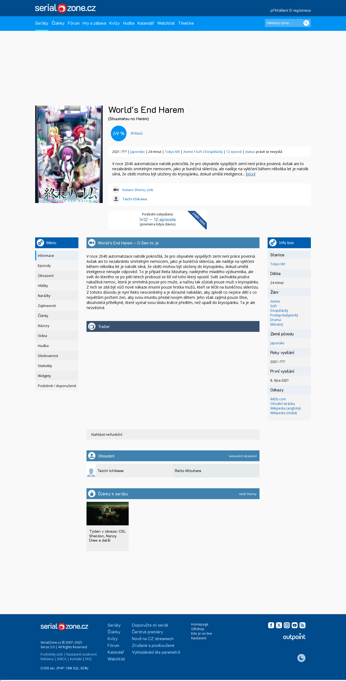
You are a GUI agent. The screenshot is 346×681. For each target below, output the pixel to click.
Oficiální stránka (282, 403)
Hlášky (43, 285)
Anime (188, 151)
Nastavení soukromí (81, 654)
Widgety (44, 376)
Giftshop (197, 629)
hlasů (137, 133)
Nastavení (198, 638)
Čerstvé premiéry (147, 631)
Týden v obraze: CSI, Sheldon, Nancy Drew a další (107, 535)
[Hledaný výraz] (288, 23)
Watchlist (166, 23)
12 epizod (234, 151)
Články (58, 23)
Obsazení (46, 275)
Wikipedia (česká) (283, 413)
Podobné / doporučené (57, 386)
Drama (275, 319)
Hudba (128, 23)
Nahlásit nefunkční (106, 434)
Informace (46, 255)
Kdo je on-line (201, 633)
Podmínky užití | (53, 654)
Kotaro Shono (133, 189)
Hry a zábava (94, 23)
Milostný (276, 324)
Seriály (41, 23)
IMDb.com (278, 399)
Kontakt (76, 659)
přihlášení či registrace (291, 10)
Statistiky (45, 366)
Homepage (199, 624)
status (249, 151)
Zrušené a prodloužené (153, 645)
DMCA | (63, 659)
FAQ (88, 659)
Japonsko (137, 151)
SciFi (199, 151)
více (250, 173)
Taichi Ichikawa (134, 199)
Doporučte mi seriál (150, 625)
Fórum (73, 23)
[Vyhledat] (306, 23)
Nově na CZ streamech (153, 638)
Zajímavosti (47, 305)
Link (150, 189)
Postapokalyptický (284, 315)
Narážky (44, 295)
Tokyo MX (172, 151)
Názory (43, 325)
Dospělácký (214, 151)
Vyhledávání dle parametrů (156, 652)
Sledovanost (48, 355)
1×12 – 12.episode (157, 219)
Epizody (44, 265)
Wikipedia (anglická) (285, 408)
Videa (42, 335)
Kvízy (114, 23)
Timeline (186, 23)
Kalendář (146, 23)
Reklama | (48, 659)
